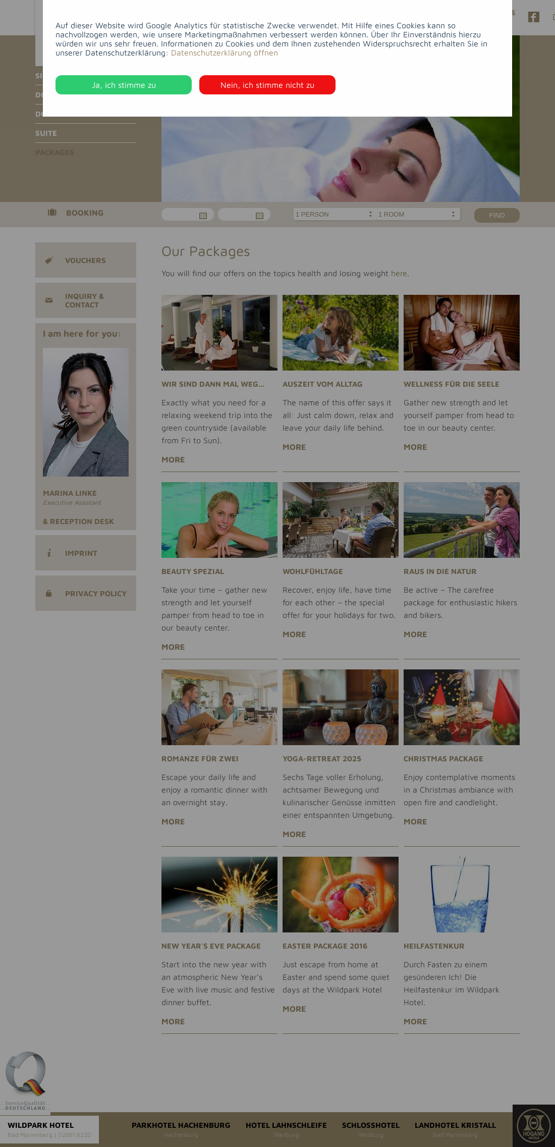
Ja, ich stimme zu (124, 84)
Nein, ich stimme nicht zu (267, 84)
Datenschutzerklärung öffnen (224, 52)
